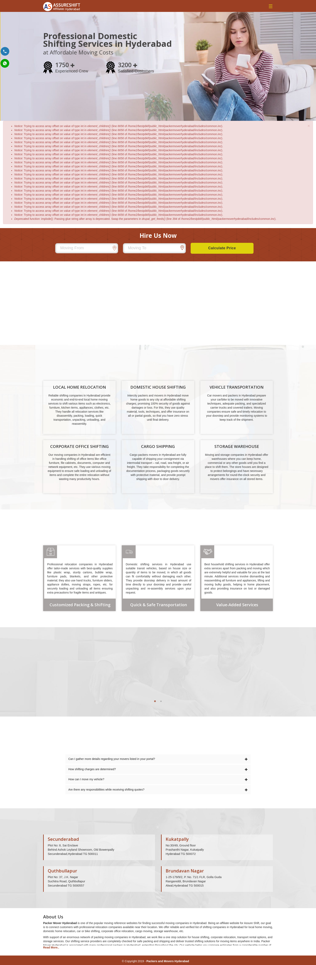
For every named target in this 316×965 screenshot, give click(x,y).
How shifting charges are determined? (158, 769)
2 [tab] (161, 701)
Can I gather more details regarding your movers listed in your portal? (158, 759)
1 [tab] (155, 701)
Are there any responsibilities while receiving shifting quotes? (158, 789)
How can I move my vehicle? (158, 779)
